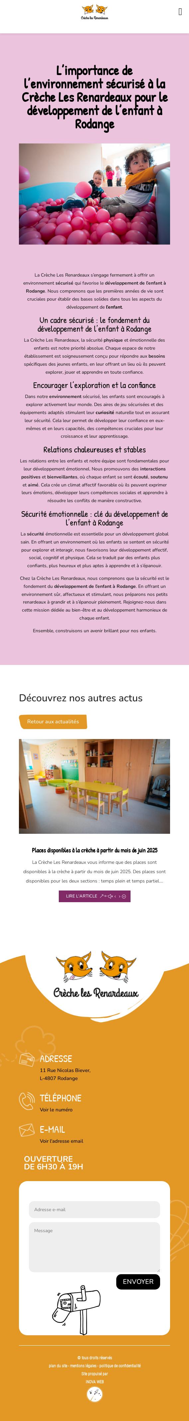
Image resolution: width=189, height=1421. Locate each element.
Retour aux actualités (53, 721)
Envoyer (138, 1281)
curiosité (105, 412)
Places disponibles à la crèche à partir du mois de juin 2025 (94, 850)
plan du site (58, 1366)
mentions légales (83, 1366)
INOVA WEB (95, 1382)
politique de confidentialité (120, 1366)
